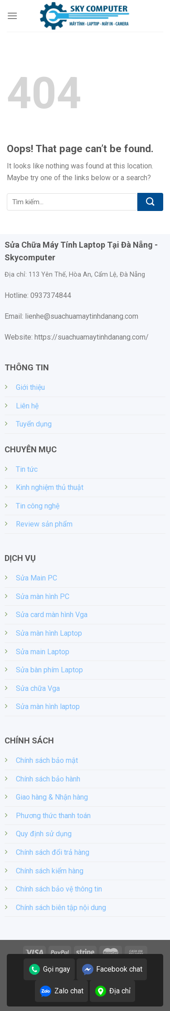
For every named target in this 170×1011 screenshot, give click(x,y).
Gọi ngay (49, 969)
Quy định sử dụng (44, 833)
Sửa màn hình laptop (48, 706)
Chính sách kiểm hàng (49, 871)
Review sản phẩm (44, 524)
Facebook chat (111, 969)
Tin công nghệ (37, 506)
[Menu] (12, 16)
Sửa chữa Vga (38, 688)
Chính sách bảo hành (48, 779)
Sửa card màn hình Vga (51, 614)
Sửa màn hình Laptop (49, 633)
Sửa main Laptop (42, 651)
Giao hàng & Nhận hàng (52, 797)
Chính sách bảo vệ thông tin (59, 889)
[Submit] (150, 202)
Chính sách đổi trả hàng (52, 852)
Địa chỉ (112, 991)
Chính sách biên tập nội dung (61, 907)
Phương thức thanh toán (53, 815)
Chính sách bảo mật (47, 760)
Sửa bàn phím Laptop (49, 670)
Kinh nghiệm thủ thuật (49, 487)
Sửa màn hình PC (42, 596)
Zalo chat (61, 991)
